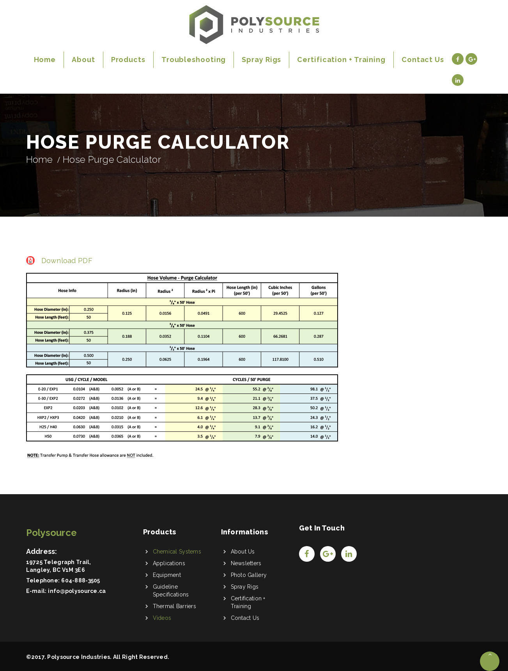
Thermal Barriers (174, 606)
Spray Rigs (245, 587)
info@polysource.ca (77, 591)
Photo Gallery (249, 575)
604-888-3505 (80, 580)
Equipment (167, 575)
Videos (162, 618)
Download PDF (66, 260)
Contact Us (245, 618)
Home (39, 159)
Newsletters (246, 563)
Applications (169, 563)
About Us (243, 551)
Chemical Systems (177, 551)
